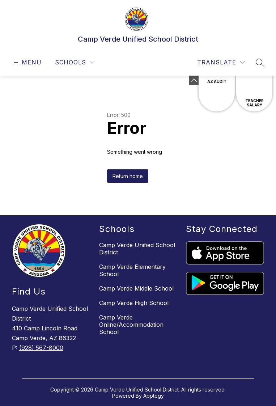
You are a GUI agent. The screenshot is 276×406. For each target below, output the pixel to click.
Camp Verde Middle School (136, 288)
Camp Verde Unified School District (137, 248)
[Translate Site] (220, 62)
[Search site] (260, 62)
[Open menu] (27, 62)
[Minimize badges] (194, 80)
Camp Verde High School (134, 302)
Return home (127, 176)
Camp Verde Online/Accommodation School (131, 324)
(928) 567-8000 (41, 347)
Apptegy (153, 396)
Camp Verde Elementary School (132, 270)
